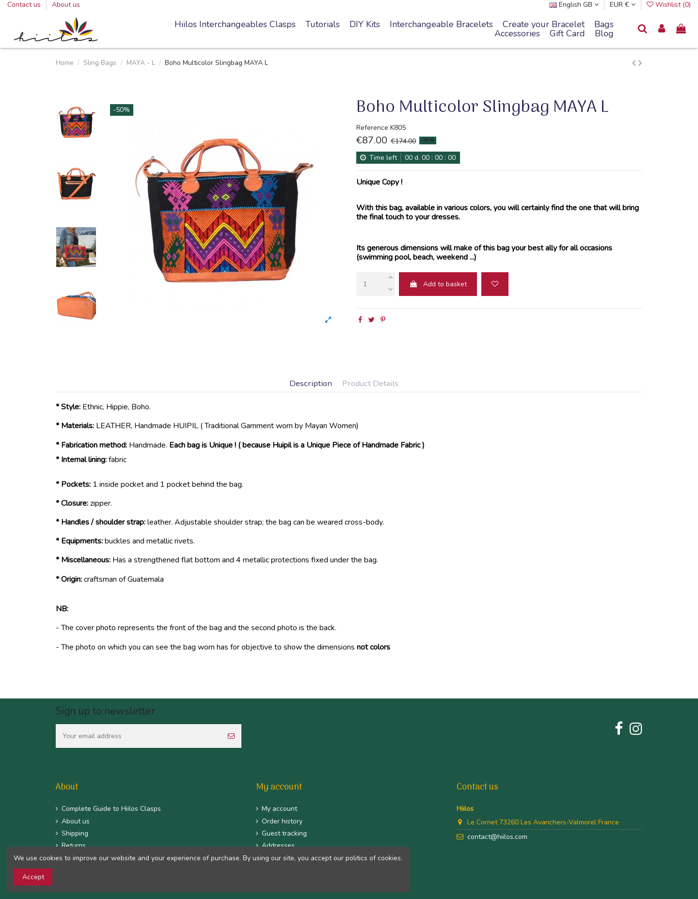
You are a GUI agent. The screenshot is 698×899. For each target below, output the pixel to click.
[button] (441, 25)
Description (310, 384)
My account (279, 808)
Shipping (75, 833)
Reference (372, 127)
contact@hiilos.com (497, 836)
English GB (574, 4)
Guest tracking (284, 833)
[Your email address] (138, 736)
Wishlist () (669, 4)
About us (66, 4)
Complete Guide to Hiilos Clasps (111, 808)
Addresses (278, 845)
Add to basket (438, 284)
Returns (74, 845)
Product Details (370, 384)
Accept (33, 877)
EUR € (622, 4)
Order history (282, 821)
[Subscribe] (231, 736)
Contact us (25, 4)
